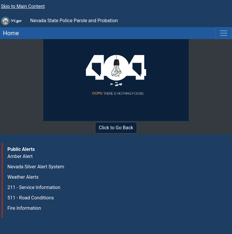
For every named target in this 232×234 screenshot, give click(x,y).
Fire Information (24, 208)
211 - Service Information (33, 187)
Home (9, 33)
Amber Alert (20, 156)
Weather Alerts (23, 177)
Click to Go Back (116, 127)
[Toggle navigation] (223, 33)
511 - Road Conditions (30, 198)
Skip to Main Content (23, 6)
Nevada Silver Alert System (35, 167)
